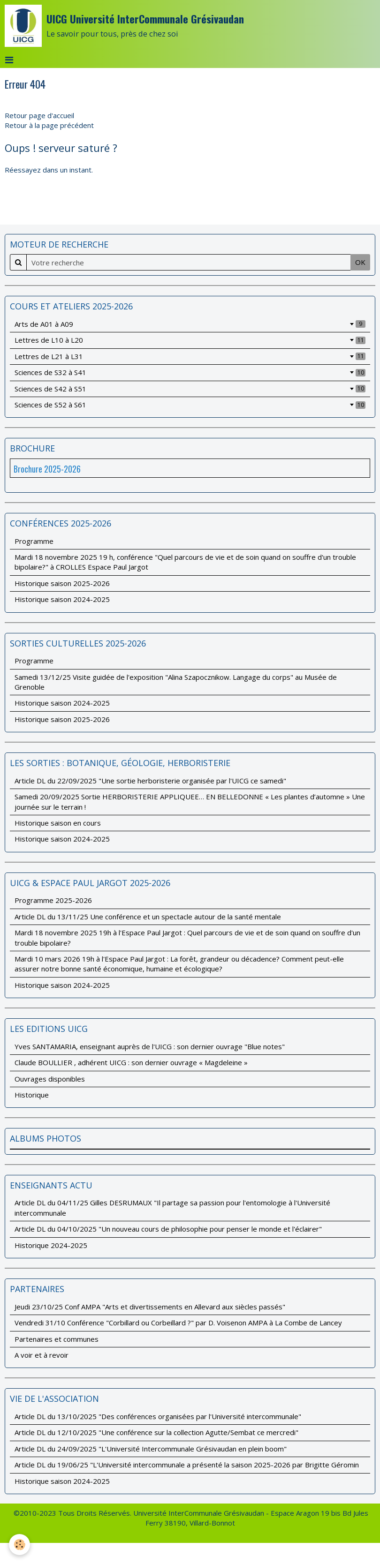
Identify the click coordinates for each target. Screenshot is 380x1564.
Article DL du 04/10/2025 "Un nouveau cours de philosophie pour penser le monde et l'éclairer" (168, 1228)
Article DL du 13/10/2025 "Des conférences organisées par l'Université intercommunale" (158, 1416)
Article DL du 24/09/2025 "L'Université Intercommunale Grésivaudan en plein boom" (151, 1448)
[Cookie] (19, 1544)
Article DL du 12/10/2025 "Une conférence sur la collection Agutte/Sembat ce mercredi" (156, 1432)
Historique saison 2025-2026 (62, 583)
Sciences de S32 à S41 (190, 372)
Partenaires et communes (57, 1339)
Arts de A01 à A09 (190, 324)
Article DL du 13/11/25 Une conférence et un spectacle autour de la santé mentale (148, 916)
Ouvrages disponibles (50, 1078)
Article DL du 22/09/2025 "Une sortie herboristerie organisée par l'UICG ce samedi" (150, 780)
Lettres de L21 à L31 (190, 356)
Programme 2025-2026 (53, 900)
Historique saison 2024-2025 (62, 599)
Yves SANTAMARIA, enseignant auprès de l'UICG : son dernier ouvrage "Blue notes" (150, 1046)
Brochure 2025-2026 (47, 469)
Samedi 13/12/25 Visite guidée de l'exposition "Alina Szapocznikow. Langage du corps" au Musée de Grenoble (176, 682)
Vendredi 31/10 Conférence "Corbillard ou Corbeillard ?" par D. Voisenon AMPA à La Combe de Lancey (178, 1322)
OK (360, 262)
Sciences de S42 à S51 (190, 388)
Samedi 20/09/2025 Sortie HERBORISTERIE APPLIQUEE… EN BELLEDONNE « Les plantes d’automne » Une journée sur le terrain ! (190, 801)
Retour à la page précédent (49, 125)
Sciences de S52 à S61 (190, 404)
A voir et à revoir (41, 1355)
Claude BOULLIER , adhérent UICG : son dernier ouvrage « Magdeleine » (131, 1062)
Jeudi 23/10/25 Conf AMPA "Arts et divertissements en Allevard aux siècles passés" (150, 1306)
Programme (34, 541)
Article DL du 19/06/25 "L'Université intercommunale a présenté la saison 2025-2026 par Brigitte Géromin (187, 1464)
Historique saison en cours (58, 822)
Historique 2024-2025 (51, 1245)
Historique (32, 1094)
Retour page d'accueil (39, 115)
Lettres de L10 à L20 (190, 340)
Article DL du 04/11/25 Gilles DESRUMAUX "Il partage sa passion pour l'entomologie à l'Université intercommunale (172, 1207)
